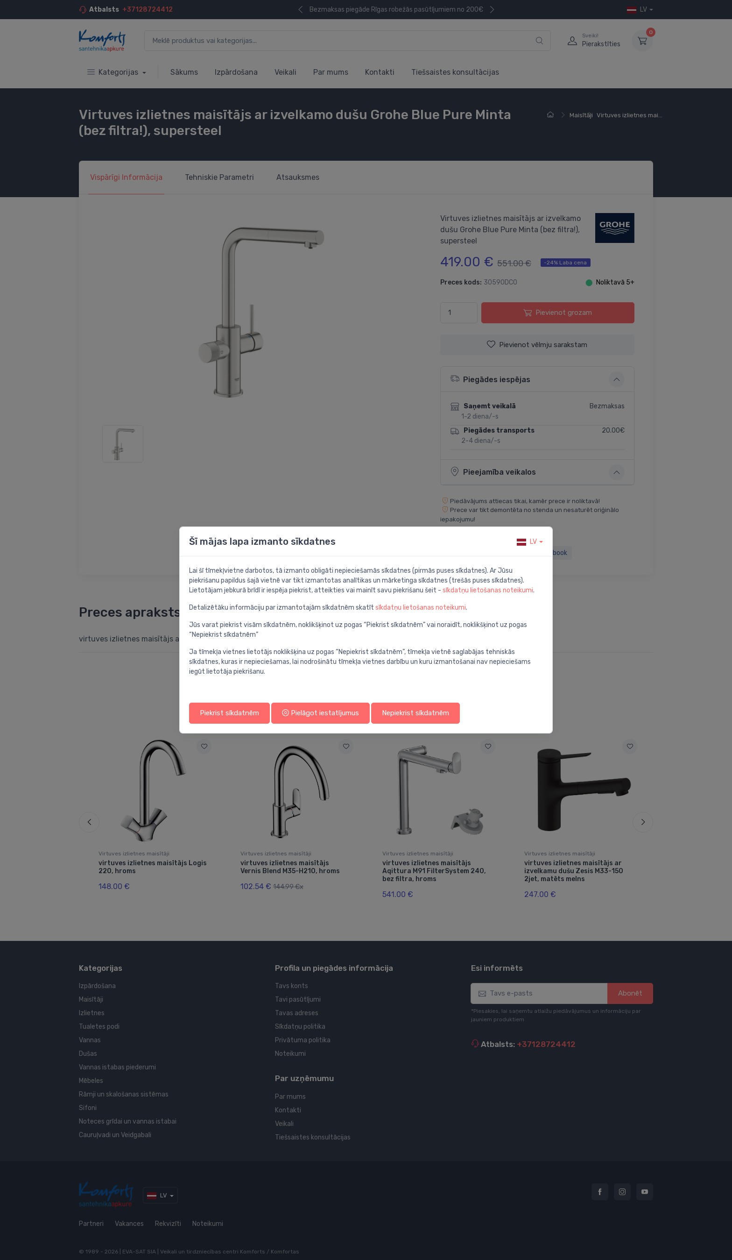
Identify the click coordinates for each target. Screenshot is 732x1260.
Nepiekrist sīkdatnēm (415, 713)
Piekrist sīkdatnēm (229, 713)
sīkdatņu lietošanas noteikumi (488, 590)
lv (527, 542)
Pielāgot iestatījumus (320, 713)
